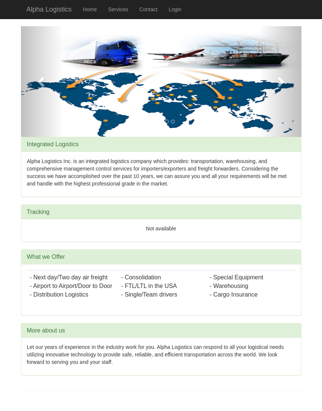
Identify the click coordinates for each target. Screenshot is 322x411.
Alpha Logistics (49, 9)
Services (118, 9)
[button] (42, 81)
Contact (148, 9)
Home (90, 9)
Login (175, 9)
